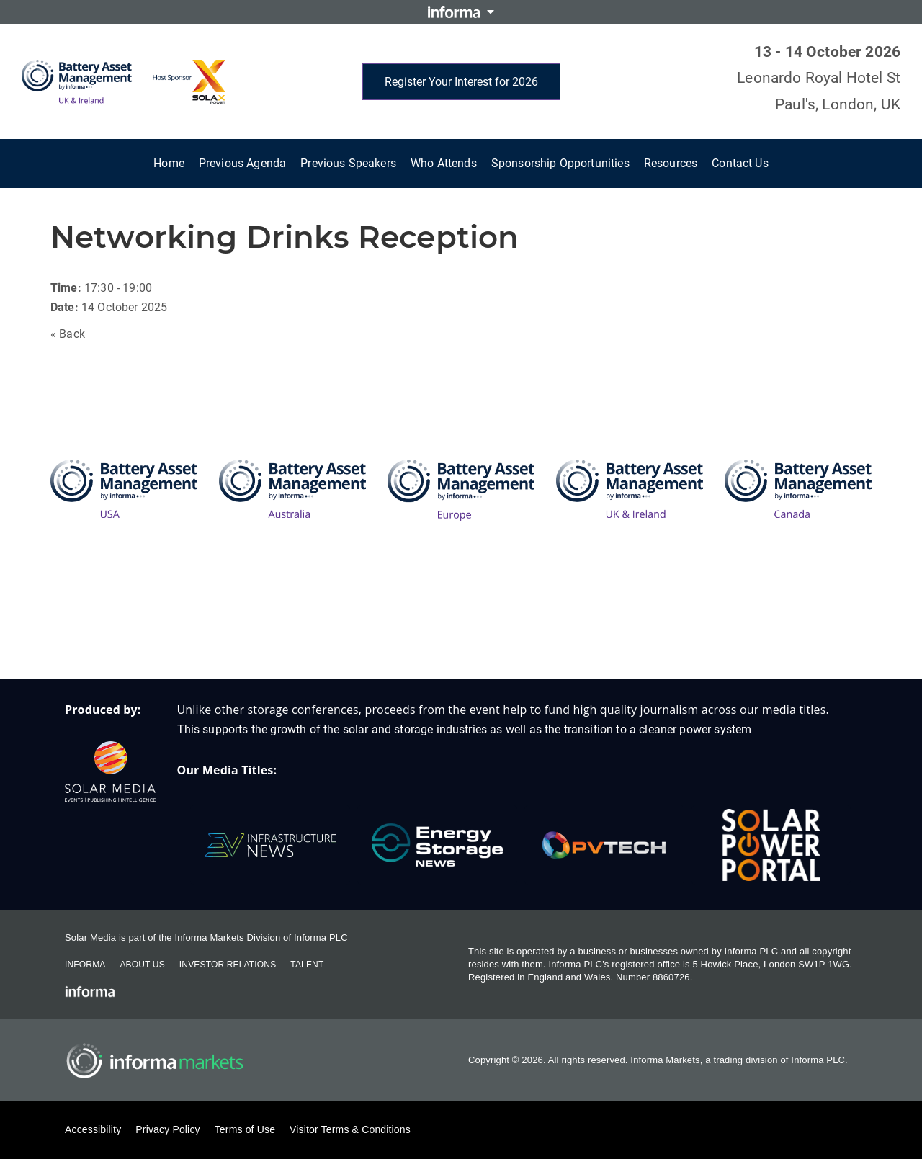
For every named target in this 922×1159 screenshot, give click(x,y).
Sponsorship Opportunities (560, 163)
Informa (85, 964)
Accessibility (93, 1129)
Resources (670, 163)
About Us (142, 964)
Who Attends (444, 163)
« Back (67, 334)
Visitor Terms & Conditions (350, 1129)
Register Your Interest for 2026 (461, 82)
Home (168, 163)
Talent (306, 964)
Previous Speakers (348, 163)
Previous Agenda (242, 163)
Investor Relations (227, 964)
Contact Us (740, 163)
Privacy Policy (167, 1129)
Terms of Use (245, 1129)
